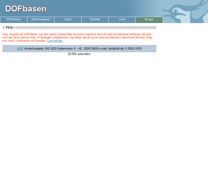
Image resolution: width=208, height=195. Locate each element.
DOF (20, 48)
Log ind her (54, 40)
